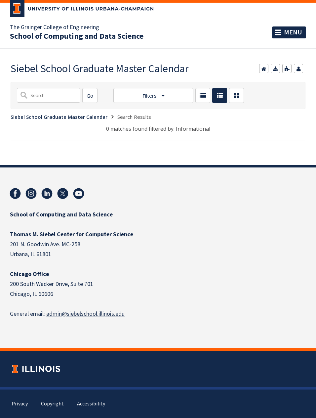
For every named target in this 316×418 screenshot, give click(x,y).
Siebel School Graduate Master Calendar (59, 117)
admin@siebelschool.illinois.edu (85, 314)
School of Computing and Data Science (76, 36)
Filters (150, 95)
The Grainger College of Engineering (54, 27)
